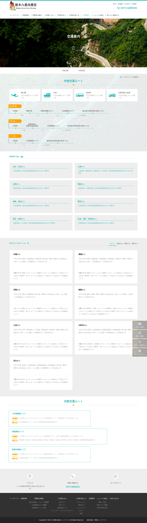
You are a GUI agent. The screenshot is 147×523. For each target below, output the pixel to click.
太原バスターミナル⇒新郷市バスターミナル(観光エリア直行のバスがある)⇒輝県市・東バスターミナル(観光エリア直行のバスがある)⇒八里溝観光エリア (40, 346)
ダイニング (81, 502)
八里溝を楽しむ (74, 15)
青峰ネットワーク (100, 520)
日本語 (134, 4)
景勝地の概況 (37, 15)
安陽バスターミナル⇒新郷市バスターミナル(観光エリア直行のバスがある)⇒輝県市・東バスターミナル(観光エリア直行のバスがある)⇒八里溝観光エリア (40, 275)
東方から (127, 243)
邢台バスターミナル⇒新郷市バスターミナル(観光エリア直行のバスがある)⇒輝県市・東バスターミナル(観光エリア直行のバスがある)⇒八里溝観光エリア (40, 382)
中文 (114, 4)
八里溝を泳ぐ (61, 15)
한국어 (127, 4)
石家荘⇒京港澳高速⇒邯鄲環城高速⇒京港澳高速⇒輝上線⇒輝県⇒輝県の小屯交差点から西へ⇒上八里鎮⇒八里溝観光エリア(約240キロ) (40, 366)
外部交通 (65, 70)
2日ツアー (62, 505)
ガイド (81, 510)
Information (102, 508)
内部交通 (82, 70)
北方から (113, 243)
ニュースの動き (98, 15)
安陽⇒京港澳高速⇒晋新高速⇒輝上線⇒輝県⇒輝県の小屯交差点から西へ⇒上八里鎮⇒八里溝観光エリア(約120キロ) (40, 260)
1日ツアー (62, 502)
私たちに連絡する (113, 15)
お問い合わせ (114, 498)
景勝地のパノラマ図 (39, 508)
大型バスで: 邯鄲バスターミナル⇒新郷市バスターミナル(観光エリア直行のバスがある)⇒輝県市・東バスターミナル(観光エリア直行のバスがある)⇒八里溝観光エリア (40, 311)
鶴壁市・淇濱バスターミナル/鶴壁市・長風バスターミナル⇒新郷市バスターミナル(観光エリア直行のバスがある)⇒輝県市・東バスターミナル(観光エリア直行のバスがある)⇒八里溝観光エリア (105, 311)
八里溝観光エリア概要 (39, 505)
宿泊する (81, 505)
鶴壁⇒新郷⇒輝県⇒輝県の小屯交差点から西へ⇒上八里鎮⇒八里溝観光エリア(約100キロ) (105, 295)
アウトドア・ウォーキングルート (62, 510)
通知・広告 (102, 502)
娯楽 (81, 513)
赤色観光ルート (62, 508)
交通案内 (86, 15)
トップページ (14, 15)
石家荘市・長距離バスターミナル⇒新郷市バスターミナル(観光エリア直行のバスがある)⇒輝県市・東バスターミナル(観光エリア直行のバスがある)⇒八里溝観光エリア (105, 346)
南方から (120, 243)
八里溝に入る (49, 15)
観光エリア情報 (102, 505)
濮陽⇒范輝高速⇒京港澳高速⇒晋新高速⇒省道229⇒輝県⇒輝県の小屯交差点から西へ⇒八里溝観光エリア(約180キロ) (105, 260)
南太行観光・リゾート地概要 (39, 502)
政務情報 (26, 15)
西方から (135, 243)
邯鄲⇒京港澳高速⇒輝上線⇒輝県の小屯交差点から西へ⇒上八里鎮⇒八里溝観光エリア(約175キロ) (40, 295)
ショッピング (81, 508)
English (120, 4)
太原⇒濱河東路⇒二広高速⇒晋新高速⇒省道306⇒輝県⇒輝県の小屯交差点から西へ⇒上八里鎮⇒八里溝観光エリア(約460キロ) (40, 331)
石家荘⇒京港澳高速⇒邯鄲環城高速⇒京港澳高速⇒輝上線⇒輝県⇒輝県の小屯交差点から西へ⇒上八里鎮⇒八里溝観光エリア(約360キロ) (105, 331)
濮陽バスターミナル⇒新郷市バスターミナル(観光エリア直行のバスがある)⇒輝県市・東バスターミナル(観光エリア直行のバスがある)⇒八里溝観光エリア (105, 275)
